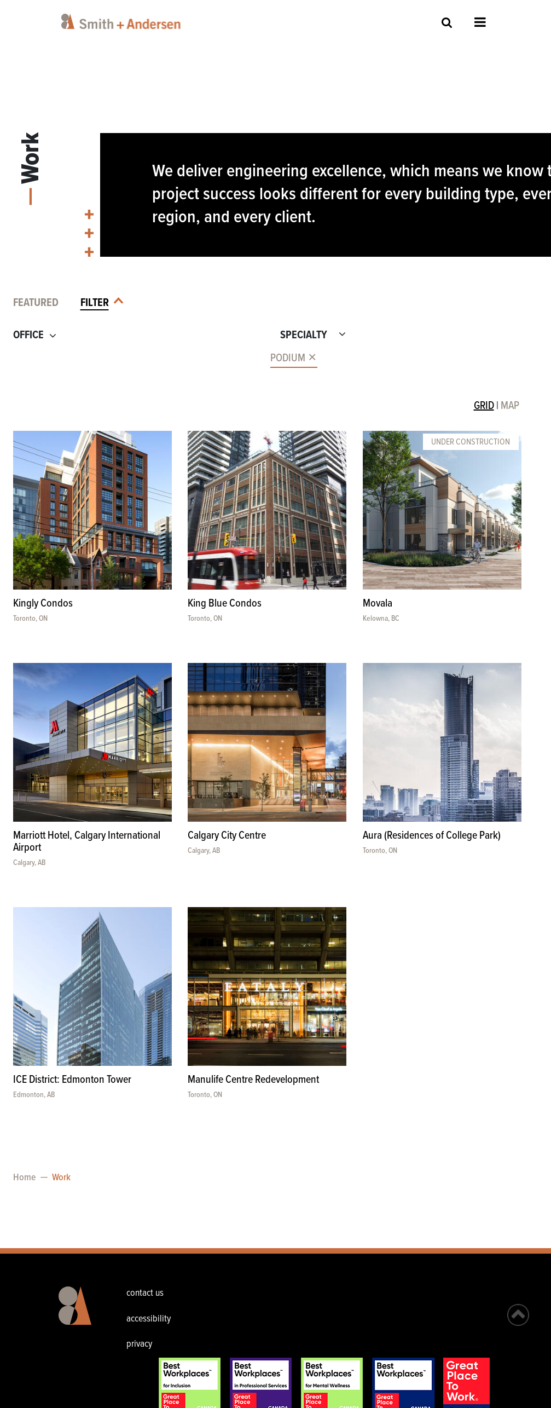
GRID (484, 406)
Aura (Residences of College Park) (432, 836)
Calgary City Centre (227, 836)
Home (24, 1178)
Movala (377, 604)
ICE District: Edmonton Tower (72, 1080)
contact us (145, 1293)
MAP (510, 406)
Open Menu (480, 21)
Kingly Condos (43, 604)
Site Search (447, 22)
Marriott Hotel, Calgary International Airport (86, 842)
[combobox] (136, 358)
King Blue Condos (225, 604)
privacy (139, 1344)
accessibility (148, 1319)
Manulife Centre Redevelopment (253, 1080)
